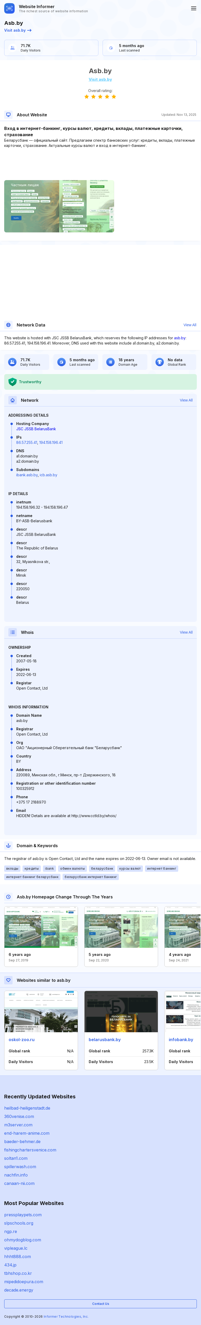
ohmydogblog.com (22, 1239)
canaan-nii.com (19, 1183)
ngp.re (10, 1231)
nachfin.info (16, 1175)
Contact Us (100, 1304)
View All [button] (189, 325)
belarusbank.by (105, 1039)
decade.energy (18, 1290)
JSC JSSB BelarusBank (36, 429)
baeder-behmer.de (22, 1141)
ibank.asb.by (27, 475)
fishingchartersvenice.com (30, 1149)
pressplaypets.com (23, 1214)
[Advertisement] (100, 164)
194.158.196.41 (51, 442)
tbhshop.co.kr (18, 1273)
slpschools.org (18, 1223)
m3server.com (18, 1124)
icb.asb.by (48, 475)
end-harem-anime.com (26, 1133)
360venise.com (19, 1116)
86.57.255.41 (26, 442)
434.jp (10, 1264)
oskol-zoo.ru (22, 1039)
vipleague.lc (15, 1248)
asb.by (180, 338)
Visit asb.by (17, 30)
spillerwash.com (20, 1166)
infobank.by (181, 1039)
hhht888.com (17, 1256)
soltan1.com (15, 1158)
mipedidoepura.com (23, 1281)
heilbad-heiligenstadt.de (27, 1108)
